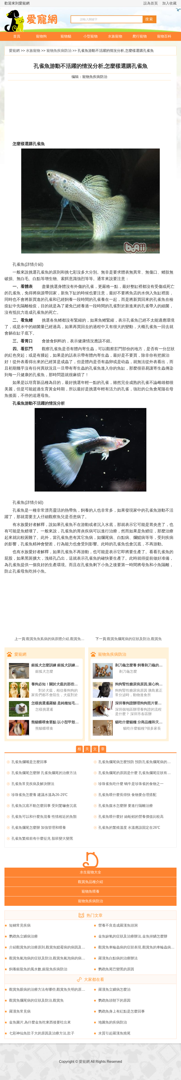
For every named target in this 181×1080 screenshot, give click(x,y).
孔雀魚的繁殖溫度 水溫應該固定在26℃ (129, 827)
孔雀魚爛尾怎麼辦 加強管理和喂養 (38, 827)
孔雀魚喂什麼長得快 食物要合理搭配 (127, 795)
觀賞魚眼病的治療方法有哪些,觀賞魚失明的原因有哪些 (52, 989)
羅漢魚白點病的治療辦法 (118, 958)
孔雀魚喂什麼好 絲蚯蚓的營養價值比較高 (131, 816)
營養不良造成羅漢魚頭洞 (118, 925)
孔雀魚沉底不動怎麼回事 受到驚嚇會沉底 (44, 806)
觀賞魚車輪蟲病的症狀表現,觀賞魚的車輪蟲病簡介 (138, 947)
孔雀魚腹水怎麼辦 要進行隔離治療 (125, 806)
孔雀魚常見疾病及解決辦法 (32, 784)
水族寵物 (115, 36)
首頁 (16, 36)
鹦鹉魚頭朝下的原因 (114, 1000)
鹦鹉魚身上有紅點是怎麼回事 (121, 1011)
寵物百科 (164, 36)
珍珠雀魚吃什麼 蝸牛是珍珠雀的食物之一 (131, 784)
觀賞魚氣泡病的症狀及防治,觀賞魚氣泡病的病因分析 (50, 958)
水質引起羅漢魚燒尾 (114, 1033)
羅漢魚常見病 (20, 1011)
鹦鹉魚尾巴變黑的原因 (116, 969)
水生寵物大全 (90, 872)
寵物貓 (66, 36)
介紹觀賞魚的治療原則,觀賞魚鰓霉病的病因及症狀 (49, 947)
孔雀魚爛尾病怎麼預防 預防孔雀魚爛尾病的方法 (136, 762)
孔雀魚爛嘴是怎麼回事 (29, 762)
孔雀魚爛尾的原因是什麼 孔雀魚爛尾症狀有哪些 (136, 773)
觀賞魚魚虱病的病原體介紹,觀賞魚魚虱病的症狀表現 (67, 639)
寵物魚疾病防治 (59, 50)
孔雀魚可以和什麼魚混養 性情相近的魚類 (44, 816)
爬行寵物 (140, 36)
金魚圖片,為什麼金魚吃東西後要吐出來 (40, 1022)
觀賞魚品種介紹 (90, 882)
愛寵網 (14, 50)
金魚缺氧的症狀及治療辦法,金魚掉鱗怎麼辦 (132, 936)
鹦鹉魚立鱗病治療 (23, 936)
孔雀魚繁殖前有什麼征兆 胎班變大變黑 (42, 838)
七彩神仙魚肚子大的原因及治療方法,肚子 (41, 1033)
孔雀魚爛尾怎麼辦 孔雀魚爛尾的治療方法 (44, 773)
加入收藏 (169, 3)
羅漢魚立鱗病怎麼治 (114, 989)
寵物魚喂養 (90, 891)
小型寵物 (90, 36)
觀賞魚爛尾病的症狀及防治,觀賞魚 (134, 639)
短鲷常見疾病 (20, 925)
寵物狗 (41, 36)
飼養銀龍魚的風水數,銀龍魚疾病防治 (38, 969)
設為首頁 (150, 3)
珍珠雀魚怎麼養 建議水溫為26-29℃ (39, 795)
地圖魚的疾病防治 (112, 1022)
